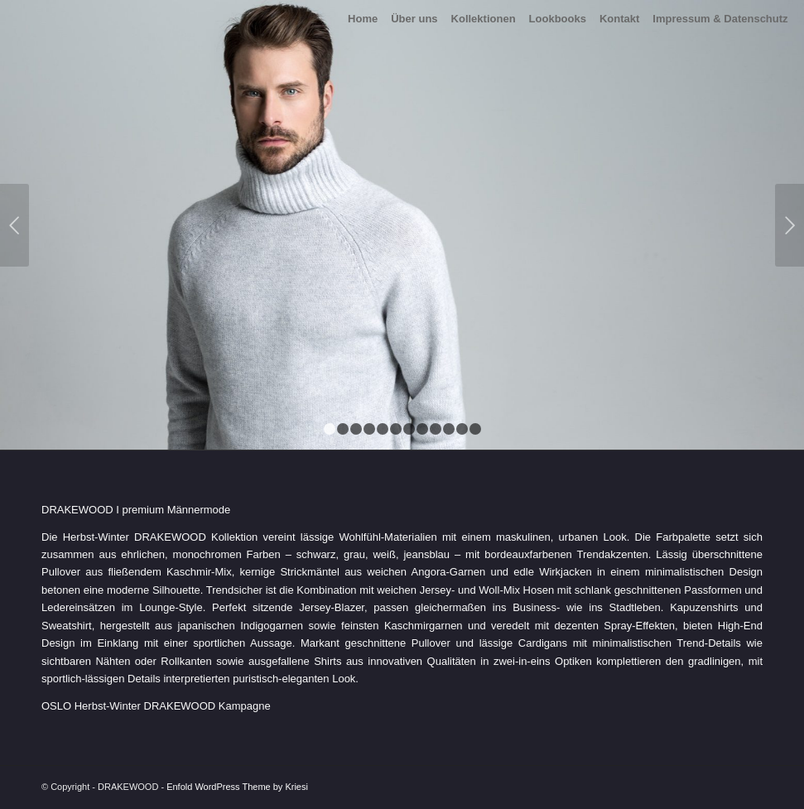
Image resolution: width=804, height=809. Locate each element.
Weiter (789, 225)
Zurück (14, 225)
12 (475, 429)
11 (462, 429)
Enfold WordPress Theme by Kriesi (237, 787)
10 (449, 429)
